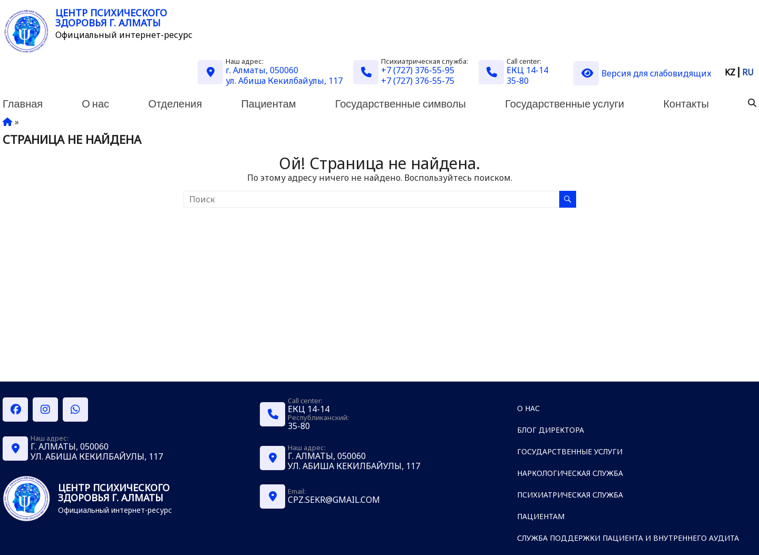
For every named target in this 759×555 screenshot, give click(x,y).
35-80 (518, 80)
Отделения (175, 103)
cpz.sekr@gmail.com (334, 499)
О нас (95, 103)
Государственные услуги (564, 103)
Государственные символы (400, 103)
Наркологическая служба (570, 473)
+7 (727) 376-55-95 (417, 70)
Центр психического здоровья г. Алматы (111, 17)
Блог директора (550, 430)
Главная (23, 103)
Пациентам (268, 103)
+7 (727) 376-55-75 (417, 80)
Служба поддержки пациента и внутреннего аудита (628, 538)
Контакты (685, 103)
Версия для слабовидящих (642, 73)
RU (748, 72)
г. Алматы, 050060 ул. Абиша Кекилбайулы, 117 (284, 75)
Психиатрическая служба (570, 495)
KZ (730, 72)
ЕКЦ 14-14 (527, 70)
